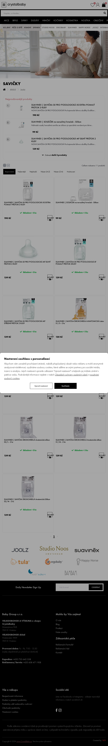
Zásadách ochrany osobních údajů (71, 374)
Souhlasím (65, 386)
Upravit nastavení (41, 386)
